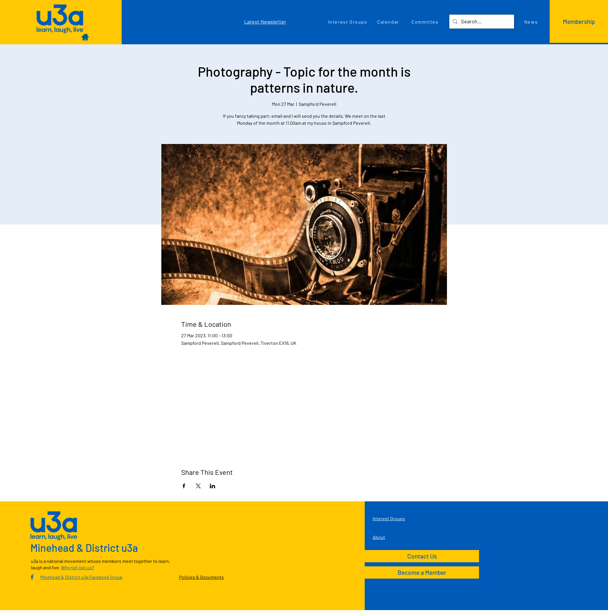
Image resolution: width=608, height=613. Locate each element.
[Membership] (579, 21)
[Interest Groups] (348, 21)
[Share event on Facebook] (184, 486)
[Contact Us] (422, 556)
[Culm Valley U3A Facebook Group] (32, 577)
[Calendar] (388, 21)
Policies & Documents (201, 577)
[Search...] (481, 22)
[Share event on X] (198, 486)
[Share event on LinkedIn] (212, 486)
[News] (531, 21)
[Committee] (426, 21)
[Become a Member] (422, 572)
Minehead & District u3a (84, 547)
